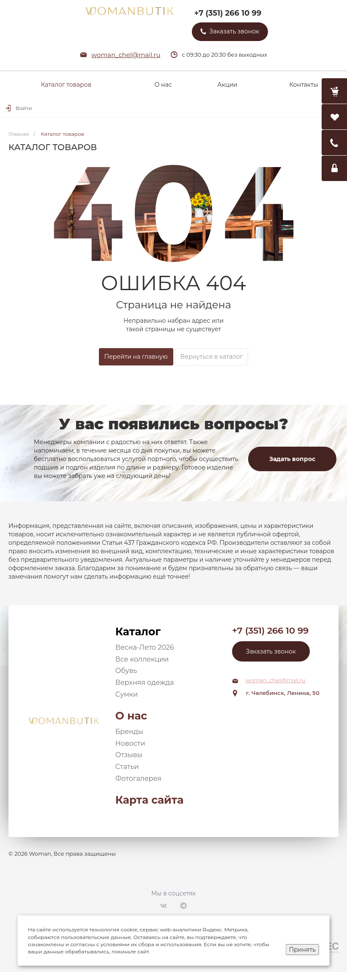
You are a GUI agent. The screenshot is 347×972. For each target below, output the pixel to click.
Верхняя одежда (144, 682)
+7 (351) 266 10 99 (227, 13)
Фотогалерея (138, 778)
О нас (131, 715)
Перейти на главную (136, 356)
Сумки (126, 694)
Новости (130, 743)
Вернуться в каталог (211, 356)
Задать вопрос (292, 459)
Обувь (126, 671)
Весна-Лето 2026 (144, 647)
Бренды (129, 732)
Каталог (138, 631)
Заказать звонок (271, 651)
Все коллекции (142, 659)
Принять (302, 949)
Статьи (127, 767)
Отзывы (128, 755)
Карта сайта (149, 800)
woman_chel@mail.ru (126, 55)
